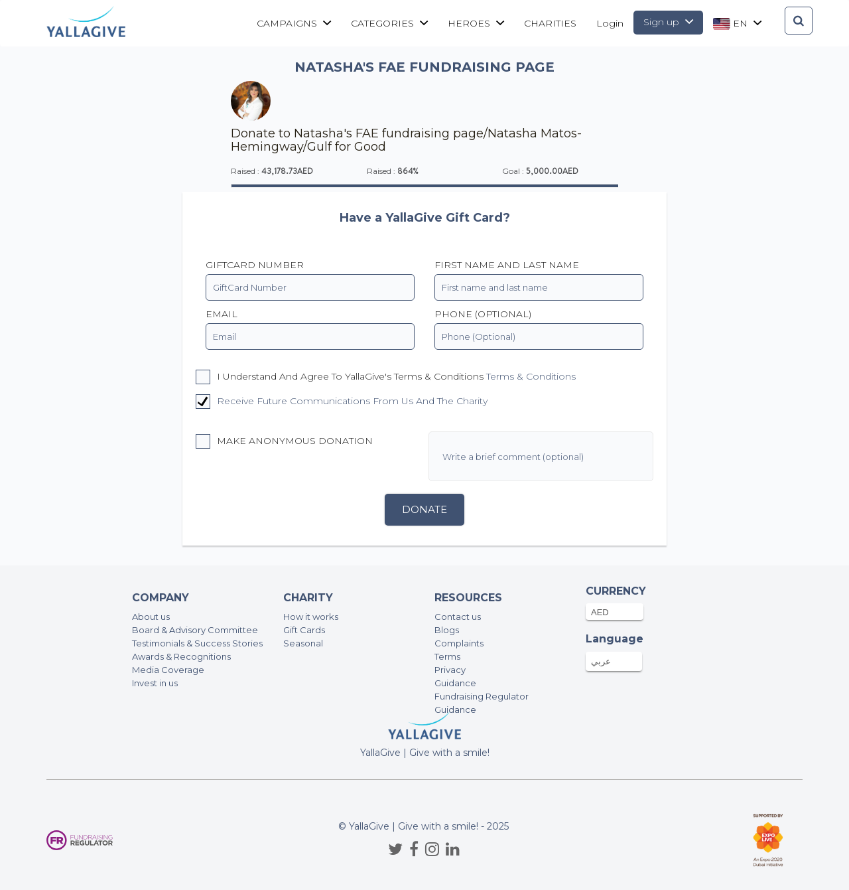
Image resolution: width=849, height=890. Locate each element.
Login (609, 23)
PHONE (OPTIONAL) (482, 314)
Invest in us (155, 683)
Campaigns (294, 23)
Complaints (459, 643)
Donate (424, 509)
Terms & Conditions (531, 376)
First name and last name (506, 265)
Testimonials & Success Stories (197, 643)
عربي (601, 661)
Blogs (446, 630)
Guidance (455, 683)
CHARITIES (550, 23)
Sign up (668, 22)
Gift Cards (304, 630)
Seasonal (303, 643)
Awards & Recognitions (181, 656)
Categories (389, 23)
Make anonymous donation (284, 441)
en (737, 23)
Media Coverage (168, 669)
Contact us (457, 616)
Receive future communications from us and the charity (352, 401)
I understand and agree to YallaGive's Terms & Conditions (386, 377)
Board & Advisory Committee (195, 630)
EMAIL (221, 314)
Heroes (476, 23)
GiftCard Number (255, 265)
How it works (310, 616)
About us (151, 616)
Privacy (450, 669)
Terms (447, 656)
